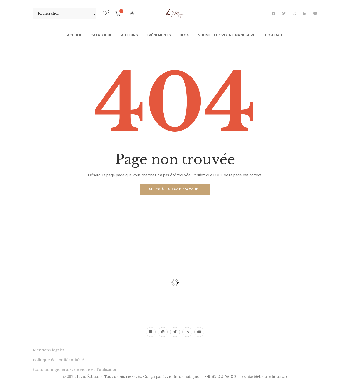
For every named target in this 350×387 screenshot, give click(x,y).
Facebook (273, 13)
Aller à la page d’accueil (175, 189)
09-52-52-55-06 (220, 376)
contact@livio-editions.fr (265, 376)
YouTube (315, 13)
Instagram (294, 13)
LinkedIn (304, 13)
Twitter (284, 13)
